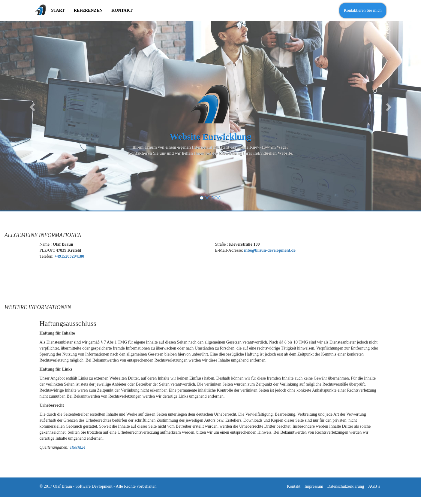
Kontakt (293, 486)
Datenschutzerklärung (345, 486)
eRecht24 (77, 447)
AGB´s (374, 486)
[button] (31, 105)
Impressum (314, 486)
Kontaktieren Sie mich (363, 10)
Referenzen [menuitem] (88, 10)
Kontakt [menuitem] (122, 10)
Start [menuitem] (58, 10)
